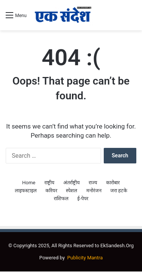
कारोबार (113, 182)
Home (29, 182)
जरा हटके (118, 190)
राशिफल (61, 198)
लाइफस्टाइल (26, 190)
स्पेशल (71, 190)
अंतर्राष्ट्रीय (71, 182)
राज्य (93, 182)
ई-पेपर (82, 198)
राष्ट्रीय (49, 182)
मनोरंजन (93, 190)
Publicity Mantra (85, 257)
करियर (51, 190)
